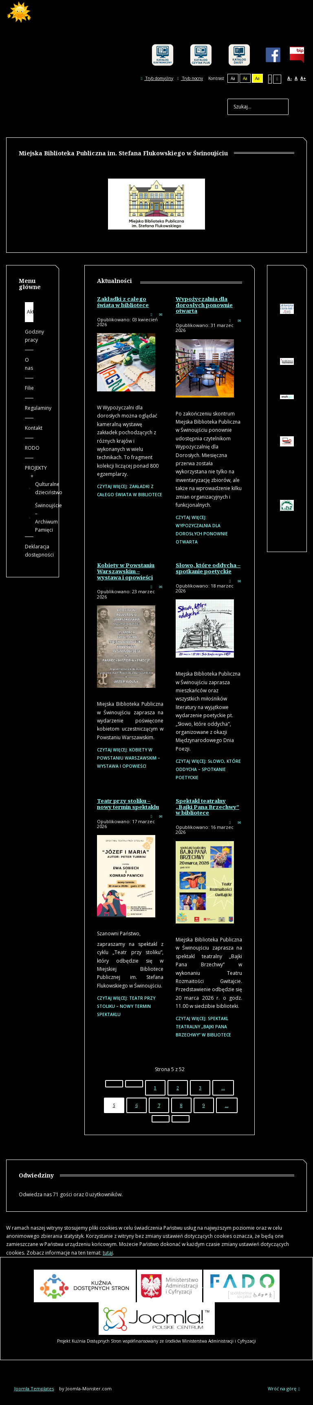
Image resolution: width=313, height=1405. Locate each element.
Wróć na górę (284, 1389)
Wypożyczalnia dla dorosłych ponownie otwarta (204, 304)
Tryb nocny (190, 78)
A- (289, 78)
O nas (29, 363)
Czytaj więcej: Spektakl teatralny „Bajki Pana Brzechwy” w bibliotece (203, 1027)
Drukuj (151, 314)
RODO (29, 447)
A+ (303, 78)
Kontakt (29, 427)
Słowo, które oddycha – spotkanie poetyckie (208, 568)
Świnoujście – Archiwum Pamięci (32, 518)
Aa (233, 78)
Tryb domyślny (157, 78)
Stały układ (270, 79)
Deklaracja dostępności (29, 550)
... (223, 1088)
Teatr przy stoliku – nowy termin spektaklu (128, 804)
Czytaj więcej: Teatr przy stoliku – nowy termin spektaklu (126, 1006)
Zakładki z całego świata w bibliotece (123, 302)
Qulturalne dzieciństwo (32, 488)
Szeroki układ (277, 79)
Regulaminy (29, 407)
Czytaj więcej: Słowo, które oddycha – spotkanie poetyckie (208, 769)
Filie (29, 387)
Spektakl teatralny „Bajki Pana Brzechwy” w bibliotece (207, 806)
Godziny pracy (29, 335)
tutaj (108, 1252)
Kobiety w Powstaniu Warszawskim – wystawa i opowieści (125, 571)
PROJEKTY (29, 467)
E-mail (160, 314)
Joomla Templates (34, 1388)
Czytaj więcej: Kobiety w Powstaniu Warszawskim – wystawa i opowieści (128, 758)
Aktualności (30, 311)
